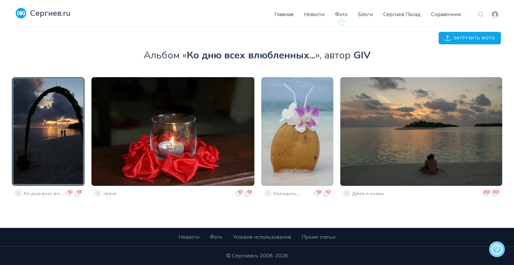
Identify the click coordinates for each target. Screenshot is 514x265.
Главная (283, 14)
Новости (314, 14)
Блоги (365, 14)
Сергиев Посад (402, 14)
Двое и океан (368, 193)
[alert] (497, 249)
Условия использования (262, 237)
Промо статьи (318, 237)
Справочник (446, 14)
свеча (109, 193)
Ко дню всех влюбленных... (44, 193)
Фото (341, 14)
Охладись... (286, 193)
